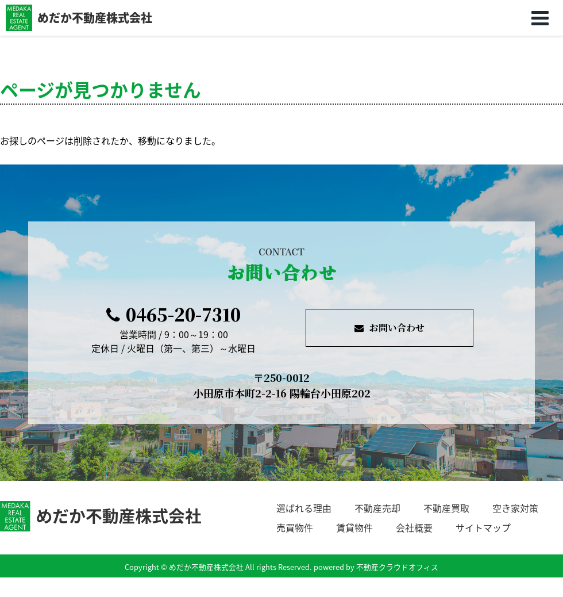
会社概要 (414, 527)
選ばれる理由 (303, 508)
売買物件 (294, 527)
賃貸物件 (354, 527)
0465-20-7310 (173, 314)
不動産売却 (377, 508)
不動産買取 (446, 508)
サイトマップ (483, 527)
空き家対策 (515, 508)
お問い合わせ (389, 327)
